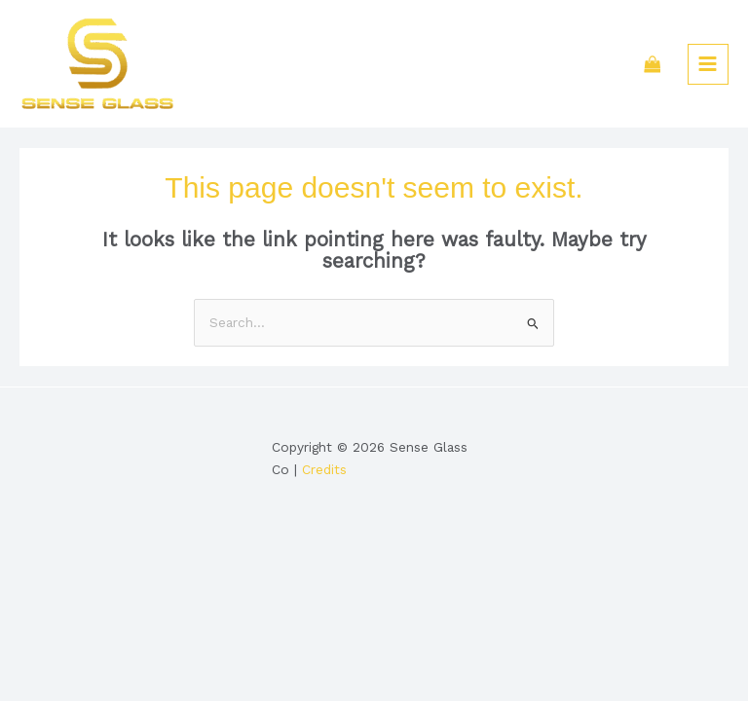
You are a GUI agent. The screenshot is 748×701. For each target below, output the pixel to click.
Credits (324, 469)
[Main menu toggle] (708, 64)
